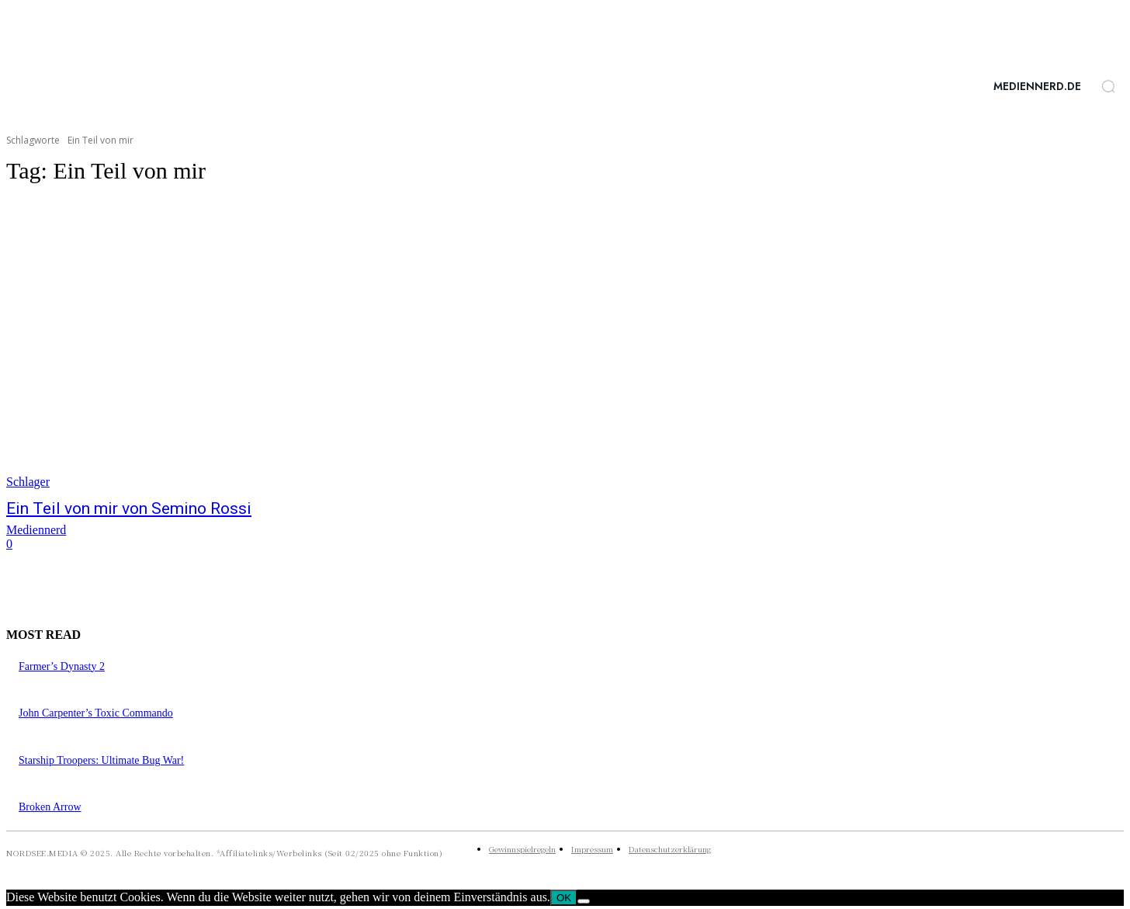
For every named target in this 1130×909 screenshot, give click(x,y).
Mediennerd (36, 529)
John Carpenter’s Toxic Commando (96, 713)
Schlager (28, 481)
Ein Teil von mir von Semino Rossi (128, 508)
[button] (1108, 86)
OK (563, 898)
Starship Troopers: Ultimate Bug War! (101, 760)
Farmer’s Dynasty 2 (62, 666)
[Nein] (583, 901)
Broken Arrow (50, 807)
